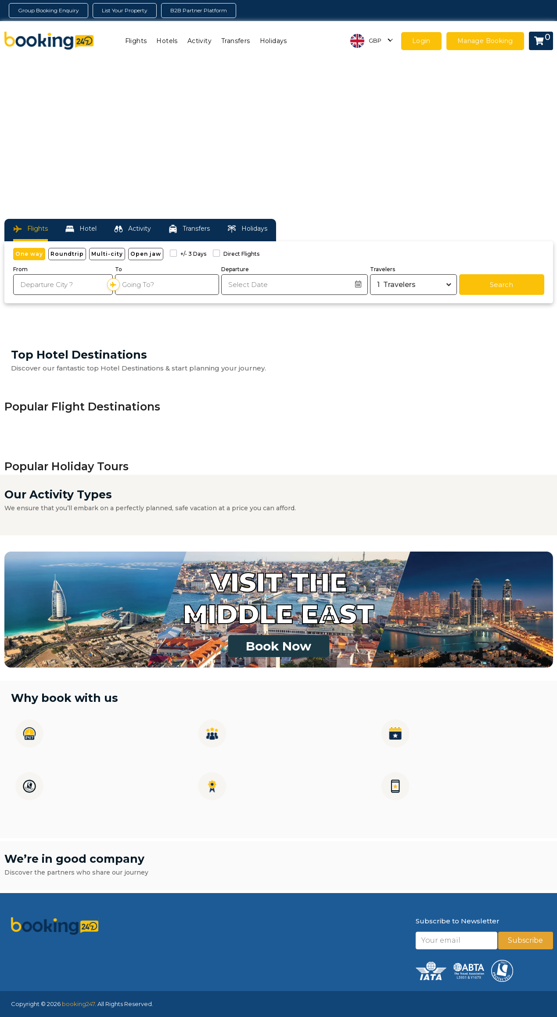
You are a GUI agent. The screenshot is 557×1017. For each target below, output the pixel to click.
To (118, 269)
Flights (136, 41)
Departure (235, 269)
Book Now (278, 646)
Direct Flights (241, 254)
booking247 (78, 1003)
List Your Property (124, 10)
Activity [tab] (132, 229)
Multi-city (107, 254)
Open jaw (145, 254)
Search (501, 284)
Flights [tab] (30, 229)
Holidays (273, 41)
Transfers (235, 41)
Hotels (166, 41)
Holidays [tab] (247, 229)
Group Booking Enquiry (48, 10)
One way (29, 254)
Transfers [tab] (189, 229)
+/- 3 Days (193, 254)
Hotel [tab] (81, 229)
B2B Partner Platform (198, 10)
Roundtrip (67, 254)
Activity (199, 41)
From (20, 269)
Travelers (382, 269)
